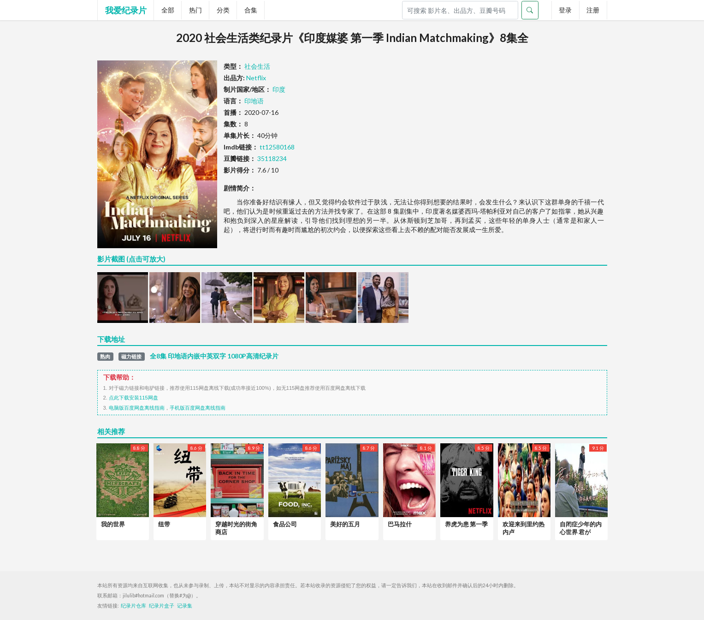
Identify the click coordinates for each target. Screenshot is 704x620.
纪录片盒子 (161, 605)
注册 (592, 10)
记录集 (184, 605)
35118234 (272, 158)
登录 (565, 10)
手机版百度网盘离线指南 (197, 408)
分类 (223, 10)
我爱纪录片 (126, 10)
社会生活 (257, 66)
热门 (195, 10)
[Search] (460, 10)
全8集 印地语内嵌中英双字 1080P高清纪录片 (214, 356)
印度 (278, 89)
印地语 (254, 101)
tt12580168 (277, 147)
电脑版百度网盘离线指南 (137, 408)
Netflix (256, 78)
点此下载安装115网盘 (133, 397)
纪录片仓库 (133, 605)
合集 (250, 10)
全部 (167, 10)
